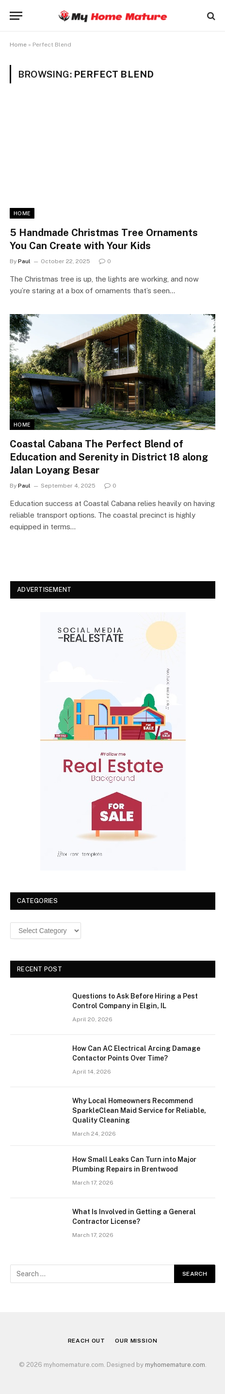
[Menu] (16, 16)
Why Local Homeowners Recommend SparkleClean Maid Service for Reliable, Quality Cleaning (139, 1110)
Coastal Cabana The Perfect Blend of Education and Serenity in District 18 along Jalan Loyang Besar (109, 457)
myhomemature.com (175, 1364)
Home (18, 44)
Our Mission (136, 1340)
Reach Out (87, 1340)
